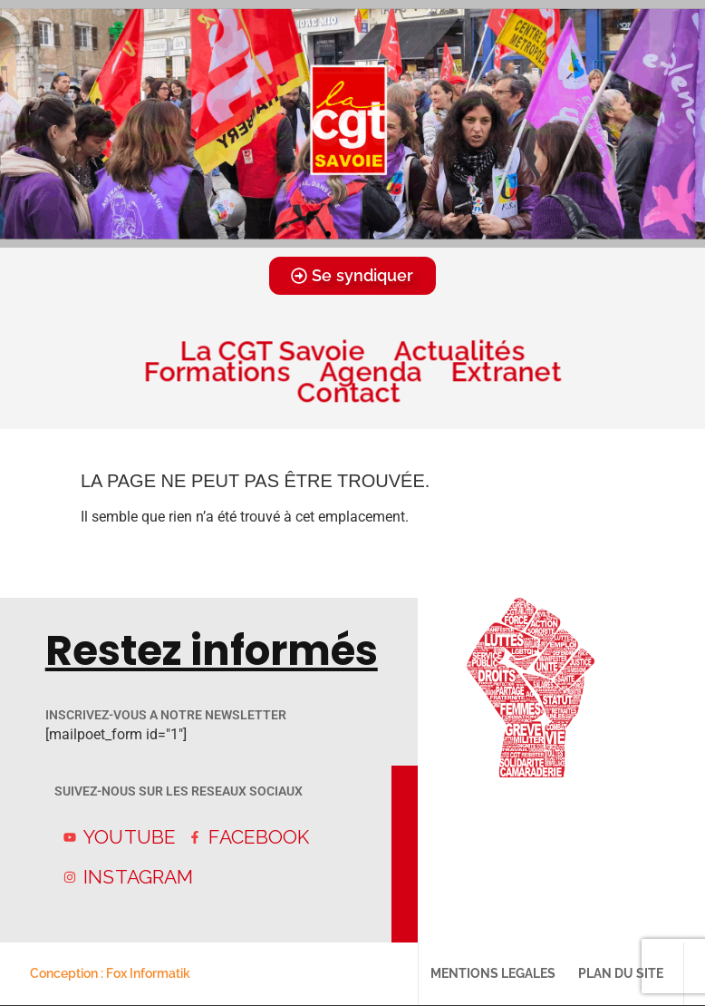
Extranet (505, 371)
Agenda (370, 371)
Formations (216, 371)
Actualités (460, 350)
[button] (328, 234)
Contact (352, 392)
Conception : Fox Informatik (110, 973)
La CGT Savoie (271, 350)
